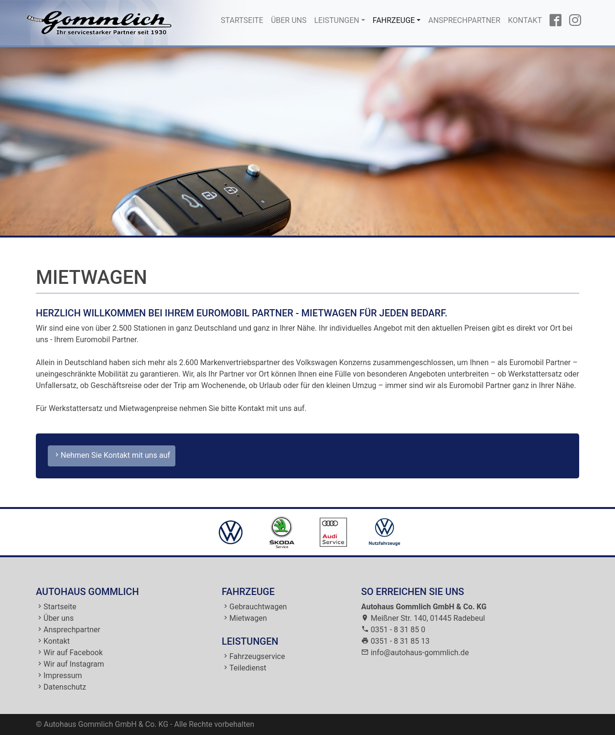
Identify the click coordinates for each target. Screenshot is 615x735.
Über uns (289, 20)
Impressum (62, 675)
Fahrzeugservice (257, 656)
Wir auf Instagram (73, 664)
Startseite (244, 19)
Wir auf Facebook (73, 652)
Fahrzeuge (394, 20)
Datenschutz (64, 687)
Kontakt (525, 20)
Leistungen (336, 20)
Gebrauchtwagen (258, 606)
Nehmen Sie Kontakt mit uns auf (111, 455)
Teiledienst (247, 667)
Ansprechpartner (464, 20)
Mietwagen (248, 618)
